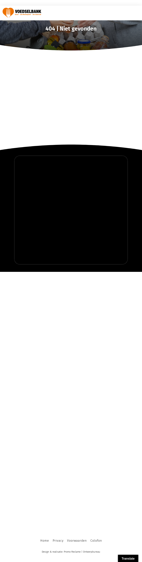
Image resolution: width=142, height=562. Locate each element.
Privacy (58, 540)
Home (44, 540)
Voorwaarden (77, 540)
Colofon (96, 540)
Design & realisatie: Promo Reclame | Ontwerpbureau (71, 551)
